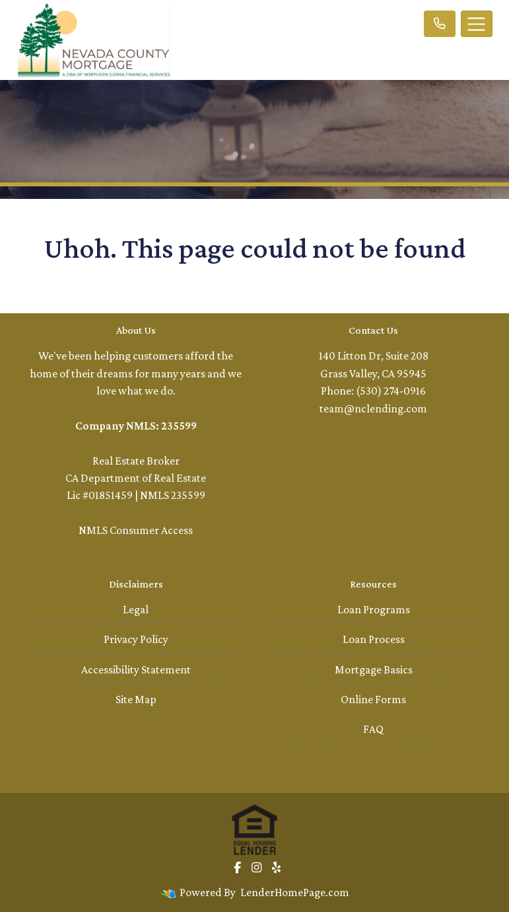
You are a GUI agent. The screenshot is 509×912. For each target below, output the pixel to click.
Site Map (136, 699)
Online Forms (373, 699)
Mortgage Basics (374, 669)
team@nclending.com (373, 408)
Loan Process (374, 639)
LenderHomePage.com (294, 892)
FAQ (373, 729)
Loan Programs (373, 609)
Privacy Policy (136, 639)
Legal (136, 609)
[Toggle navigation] (476, 24)
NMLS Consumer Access (136, 530)
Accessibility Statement (136, 669)
